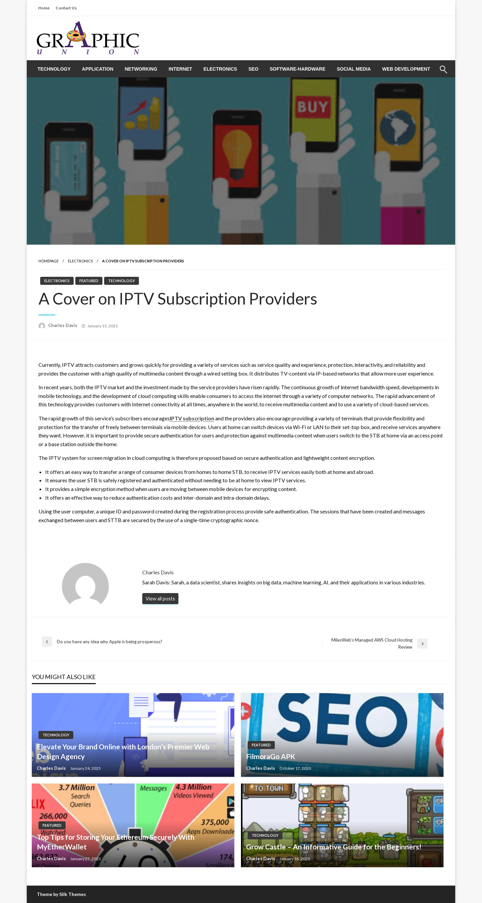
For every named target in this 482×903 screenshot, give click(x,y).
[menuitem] (54, 69)
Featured (88, 280)
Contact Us (66, 7)
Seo (253, 69)
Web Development (406, 69)
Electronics (220, 69)
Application (97, 69)
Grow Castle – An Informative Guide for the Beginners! (333, 846)
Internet (180, 69)
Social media (354, 69)
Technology (54, 69)
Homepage (48, 261)
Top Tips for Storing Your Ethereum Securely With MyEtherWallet (115, 842)
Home (44, 7)
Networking (141, 69)
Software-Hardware (297, 69)
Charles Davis (63, 325)
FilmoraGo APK (270, 756)
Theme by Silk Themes (61, 894)
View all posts (160, 598)
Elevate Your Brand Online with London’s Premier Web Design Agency (123, 751)
